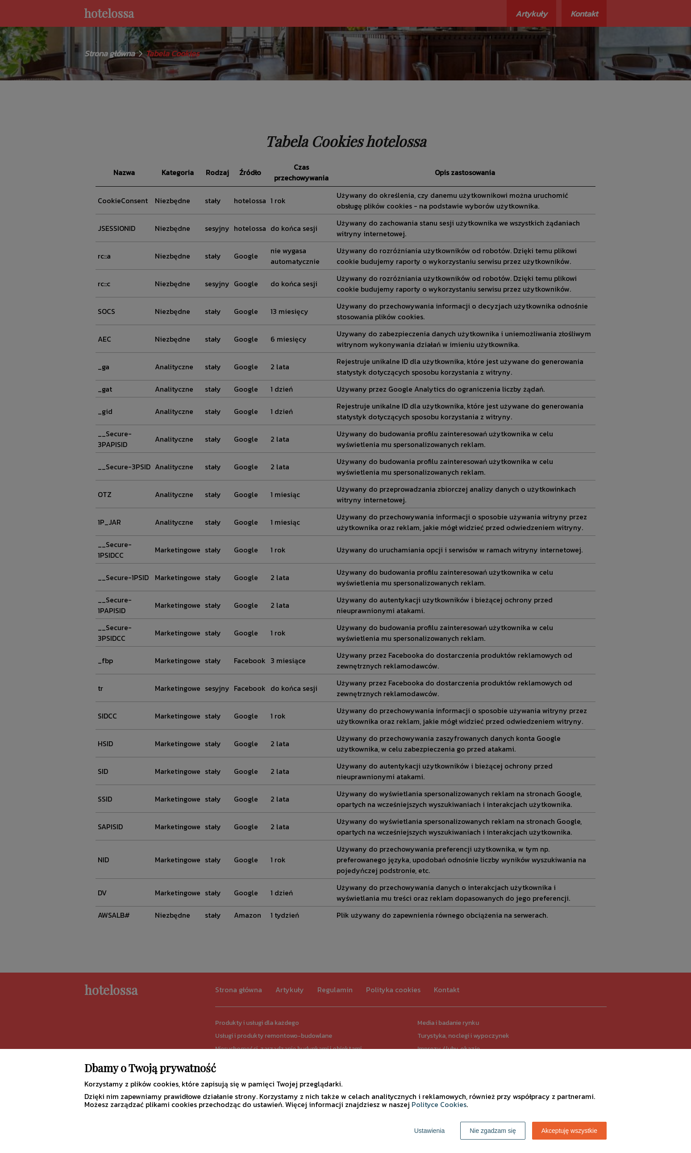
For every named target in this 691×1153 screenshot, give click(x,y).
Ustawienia (429, 1130)
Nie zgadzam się (493, 1130)
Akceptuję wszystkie (569, 1130)
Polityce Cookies (439, 1104)
